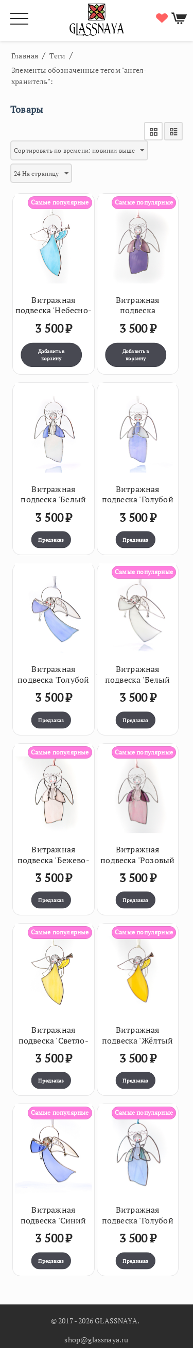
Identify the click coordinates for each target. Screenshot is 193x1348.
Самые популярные (60, 202)
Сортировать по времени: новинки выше (79, 151)
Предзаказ (51, 539)
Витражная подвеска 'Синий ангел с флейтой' (53, 1220)
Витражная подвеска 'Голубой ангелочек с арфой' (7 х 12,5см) (138, 1225)
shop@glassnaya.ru (96, 1339)
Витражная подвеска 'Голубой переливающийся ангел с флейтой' (53, 685)
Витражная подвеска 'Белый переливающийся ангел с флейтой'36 (137, 685)
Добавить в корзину (51, 355)
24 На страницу (41, 174)
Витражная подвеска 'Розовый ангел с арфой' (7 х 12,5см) (137, 865)
